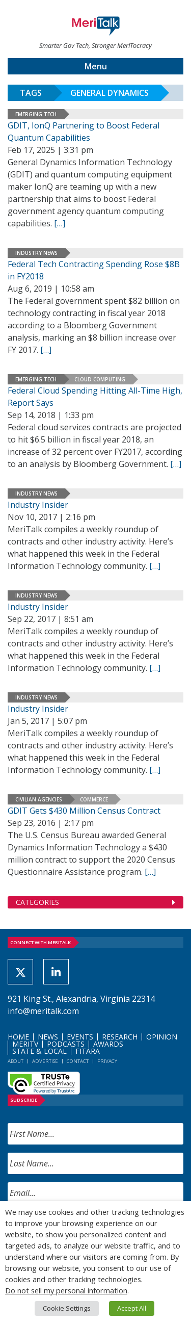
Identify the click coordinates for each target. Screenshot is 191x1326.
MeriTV (25, 1044)
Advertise (45, 1061)
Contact (78, 1061)
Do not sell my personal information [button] (66, 1290)
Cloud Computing (99, 379)
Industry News (36, 252)
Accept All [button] (131, 1308)
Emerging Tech (36, 114)
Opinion (161, 1037)
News (48, 1037)
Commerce (94, 799)
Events (80, 1037)
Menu (96, 66)
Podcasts (66, 1044)
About (15, 1061)
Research (120, 1037)
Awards (108, 1044)
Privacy (107, 1061)
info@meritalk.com (43, 1011)
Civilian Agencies (38, 799)
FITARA (87, 1051)
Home (18, 1037)
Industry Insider (38, 504)
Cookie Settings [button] (67, 1308)
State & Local (39, 1051)
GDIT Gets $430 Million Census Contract (84, 810)
